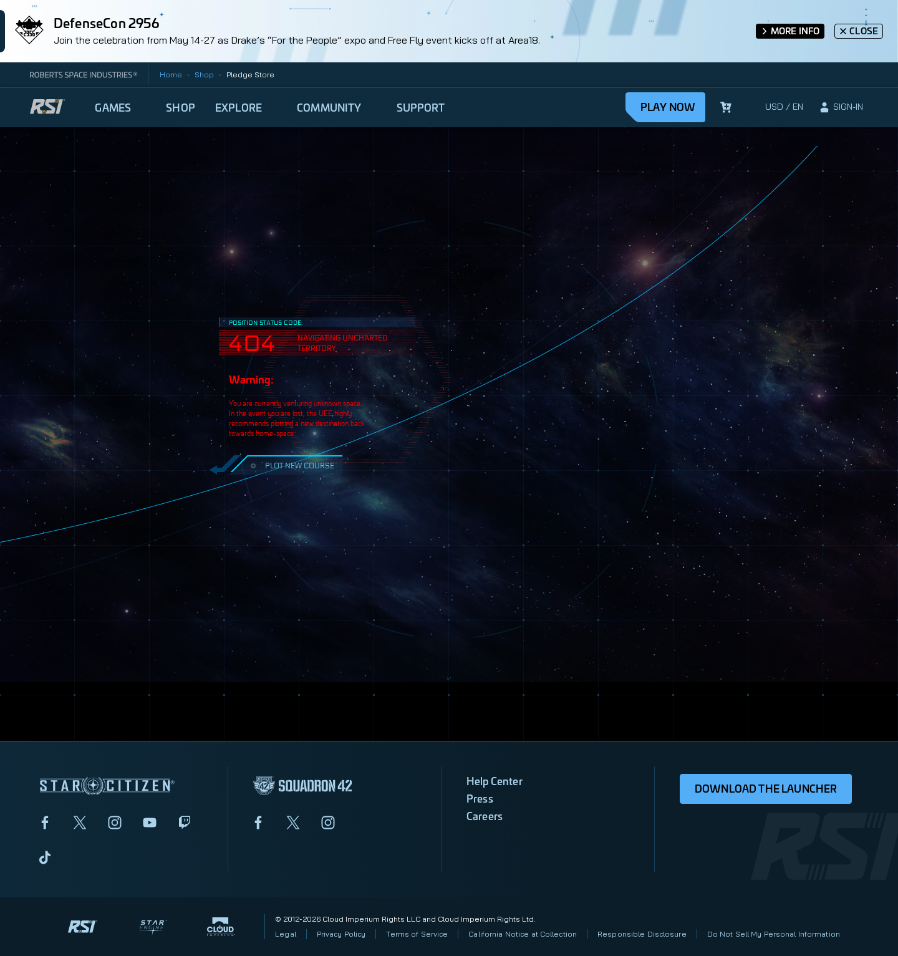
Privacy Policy (341, 934)
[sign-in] (840, 107)
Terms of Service (417, 934)
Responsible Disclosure (642, 934)
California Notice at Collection (522, 934)
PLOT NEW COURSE (291, 465)
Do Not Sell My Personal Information (773, 934)
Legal (285, 934)
